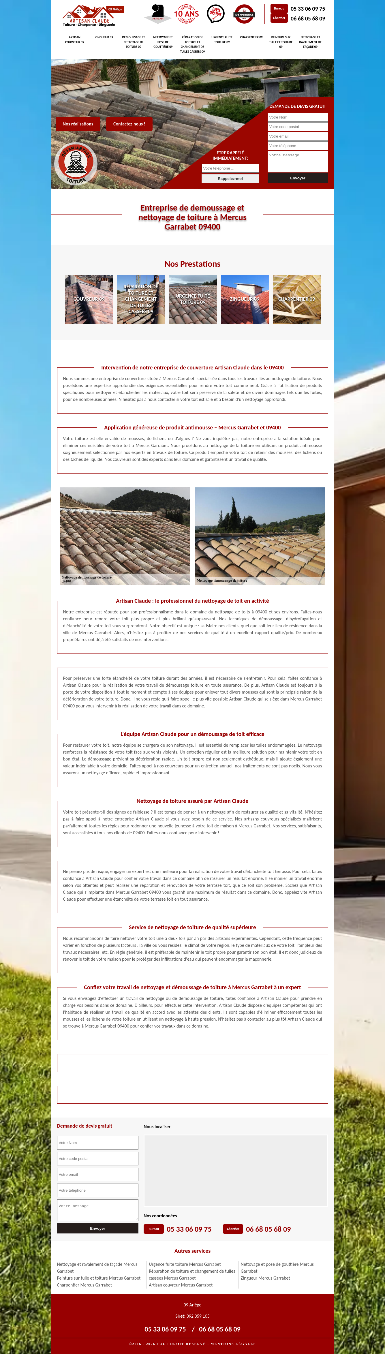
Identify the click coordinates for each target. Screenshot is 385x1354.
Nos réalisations (78, 124)
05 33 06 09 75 (308, 8)
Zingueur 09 (104, 37)
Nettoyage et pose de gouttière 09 (163, 42)
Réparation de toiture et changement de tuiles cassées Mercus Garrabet (192, 1274)
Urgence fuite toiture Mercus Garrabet (185, 1264)
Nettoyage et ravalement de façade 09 (310, 42)
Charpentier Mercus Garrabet (84, 1285)
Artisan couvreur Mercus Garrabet (181, 1285)
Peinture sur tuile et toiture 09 (280, 42)
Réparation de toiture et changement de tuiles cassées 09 (192, 44)
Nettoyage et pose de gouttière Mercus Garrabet (277, 1267)
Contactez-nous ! (129, 124)
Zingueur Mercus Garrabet (265, 1278)
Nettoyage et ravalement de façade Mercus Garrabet (97, 1267)
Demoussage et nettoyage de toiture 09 (133, 42)
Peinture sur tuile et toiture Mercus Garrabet (99, 1278)
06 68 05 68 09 (308, 18)
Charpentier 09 (251, 37)
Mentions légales (233, 1344)
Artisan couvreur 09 (74, 39)
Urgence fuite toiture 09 (221, 39)
